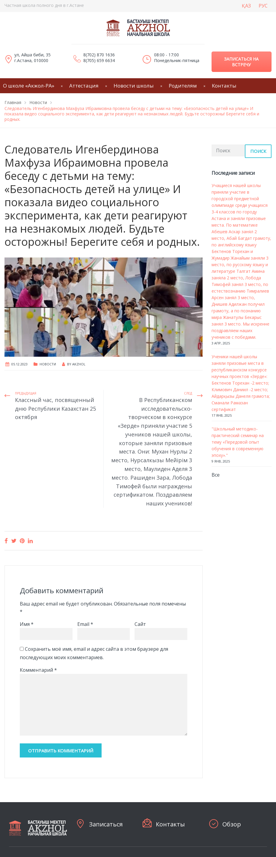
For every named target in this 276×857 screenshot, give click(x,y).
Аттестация (84, 85)
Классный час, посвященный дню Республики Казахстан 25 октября (55, 408)
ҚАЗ (246, 5)
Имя (27, 624)
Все (216, 475)
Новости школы (134, 85)
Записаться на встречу (241, 61)
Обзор (231, 824)
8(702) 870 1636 (99, 55)
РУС (263, 5)
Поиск (258, 151)
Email (85, 624)
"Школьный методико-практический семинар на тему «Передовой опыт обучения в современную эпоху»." (238, 442)
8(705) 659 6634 (99, 60)
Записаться (106, 824)
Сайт (140, 624)
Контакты (224, 85)
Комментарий (38, 670)
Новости (48, 364)
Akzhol (78, 364)
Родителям (183, 85)
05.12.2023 (19, 364)
